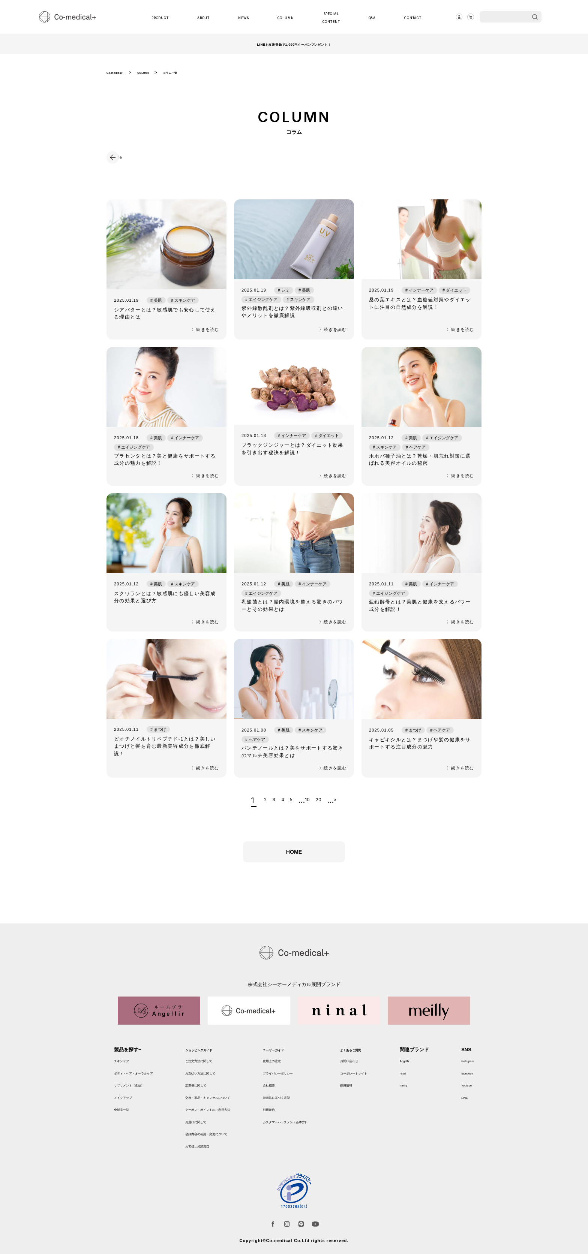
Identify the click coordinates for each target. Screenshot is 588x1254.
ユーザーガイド (290, 1053)
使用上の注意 (287, 1064)
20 (330, 804)
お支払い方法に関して (213, 1076)
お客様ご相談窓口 (208, 1149)
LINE (458, 1100)
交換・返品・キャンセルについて (225, 1100)
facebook (462, 1076)
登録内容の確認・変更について (223, 1137)
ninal (417, 1076)
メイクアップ (128, 1100)
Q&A (368, 17)
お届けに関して (206, 1124)
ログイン (452, 16)
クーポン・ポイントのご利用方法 (225, 1112)
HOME (294, 864)
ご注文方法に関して (210, 1064)
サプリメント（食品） (138, 1088)
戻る (128, 156)
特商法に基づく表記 (295, 1100)
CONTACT (407, 17)
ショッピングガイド (210, 1053)
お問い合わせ (371, 1064)
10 (312, 804)
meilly (418, 1088)
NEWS (245, 17)
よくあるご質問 (374, 1053)
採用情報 (366, 1088)
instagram (463, 1064)
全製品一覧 (126, 1112)
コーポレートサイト (379, 1076)
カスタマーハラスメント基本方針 (309, 1124)
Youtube (461, 1088)
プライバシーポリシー (297, 1076)
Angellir (420, 1064)
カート (468, 16)
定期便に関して (206, 1088)
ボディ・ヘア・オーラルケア (145, 1076)
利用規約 (282, 1112)
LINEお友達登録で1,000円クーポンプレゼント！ (294, 44)
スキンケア (126, 1064)
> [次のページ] (354, 804)
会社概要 (282, 1088)
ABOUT (208, 17)
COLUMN (284, 17)
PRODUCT (166, 17)
